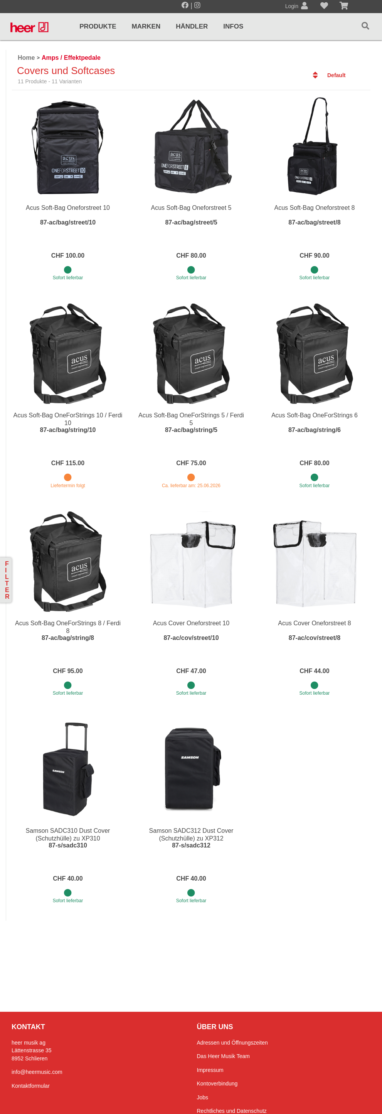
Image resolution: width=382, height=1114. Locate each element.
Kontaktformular (31, 1086)
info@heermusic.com (37, 1072)
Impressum (210, 1070)
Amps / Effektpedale (71, 57)
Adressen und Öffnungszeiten (232, 1043)
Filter (7, 580)
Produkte (97, 26)
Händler (192, 26)
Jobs (203, 1097)
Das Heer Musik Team (223, 1056)
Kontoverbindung (217, 1083)
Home (26, 57)
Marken (146, 26)
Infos (233, 26)
